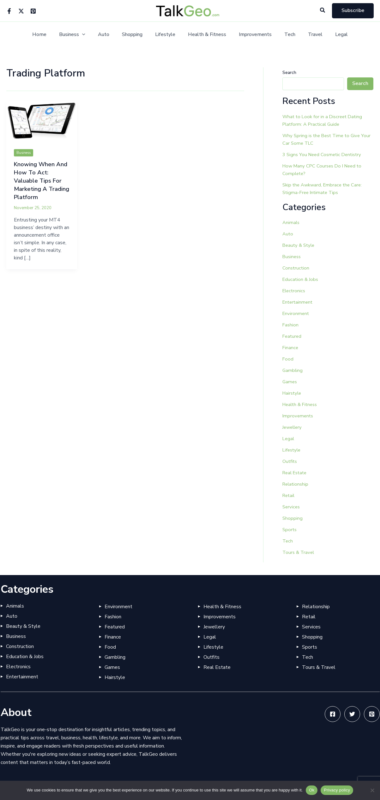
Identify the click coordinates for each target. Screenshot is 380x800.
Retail (289, 495)
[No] (372, 790)
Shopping (136, 35)
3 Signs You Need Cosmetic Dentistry (324, 154)
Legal (330, 35)
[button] (323, 10)
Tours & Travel (299, 552)
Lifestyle (166, 35)
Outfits (290, 461)
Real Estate (296, 472)
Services (291, 506)
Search (289, 73)
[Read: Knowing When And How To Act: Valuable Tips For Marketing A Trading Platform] (41, 120)
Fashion (290, 324)
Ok (311, 790)
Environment (296, 313)
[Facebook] (9, 11)
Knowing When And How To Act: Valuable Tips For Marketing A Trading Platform (39, 180)
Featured (292, 336)
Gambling (292, 370)
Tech (283, 35)
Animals (291, 222)
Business (81, 35)
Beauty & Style (299, 245)
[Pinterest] (33, 11)
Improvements (251, 35)
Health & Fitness (206, 35)
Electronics (294, 290)
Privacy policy (337, 790)
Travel (306, 35)
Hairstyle (292, 393)
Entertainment (298, 302)
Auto (110, 35)
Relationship (296, 484)
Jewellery (293, 427)
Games (290, 381)
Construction (296, 267)
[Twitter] (21, 11)
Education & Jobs (301, 279)
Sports (290, 529)
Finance (290, 347)
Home (51, 35)
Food (288, 358)
